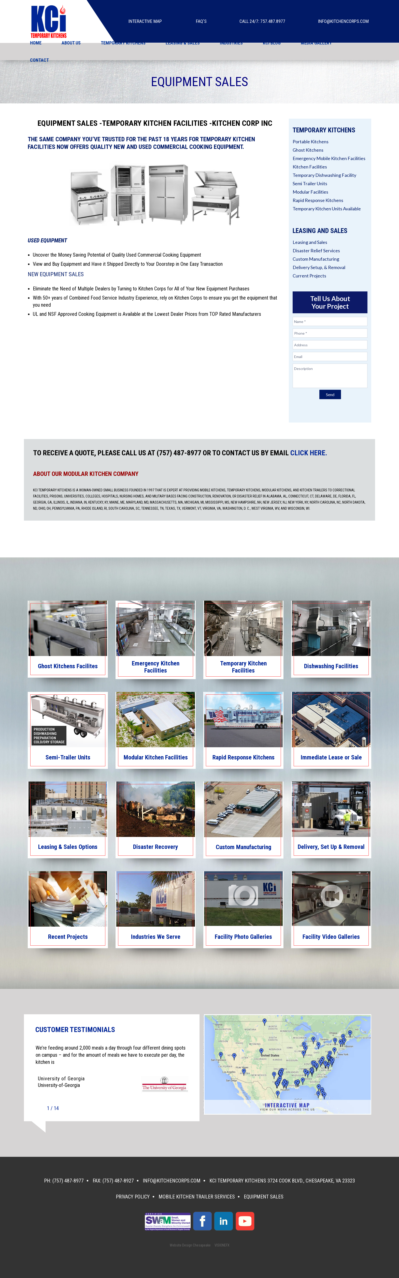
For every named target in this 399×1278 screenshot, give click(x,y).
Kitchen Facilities (310, 166)
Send (330, 394)
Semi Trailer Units (310, 183)
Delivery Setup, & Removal (319, 267)
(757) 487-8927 (118, 1181)
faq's (201, 21)
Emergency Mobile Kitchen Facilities (329, 158)
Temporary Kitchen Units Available (327, 208)
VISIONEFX (222, 1245)
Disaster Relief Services (316, 250)
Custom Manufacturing (316, 258)
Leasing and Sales (310, 242)
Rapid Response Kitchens (318, 200)
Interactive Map (145, 21)
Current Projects (309, 275)
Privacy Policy (133, 1197)
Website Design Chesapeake (190, 1245)
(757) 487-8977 (68, 1181)
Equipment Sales (263, 1197)
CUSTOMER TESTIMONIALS (75, 1030)
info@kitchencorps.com (343, 21)
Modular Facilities (310, 191)
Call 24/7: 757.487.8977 (262, 21)
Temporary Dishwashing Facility (324, 175)
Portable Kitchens (311, 141)
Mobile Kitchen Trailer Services (197, 1197)
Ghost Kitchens (308, 149)
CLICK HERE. (308, 453)
